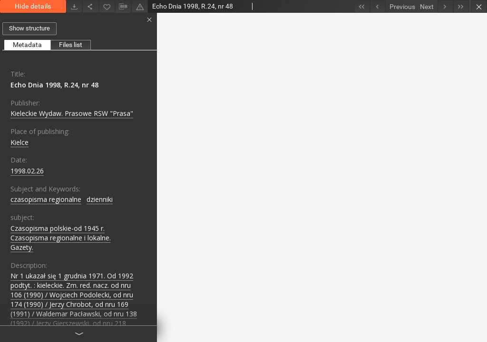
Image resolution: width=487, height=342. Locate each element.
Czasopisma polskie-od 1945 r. (57, 228)
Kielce (19, 142)
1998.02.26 (27, 170)
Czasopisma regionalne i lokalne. (60, 237)
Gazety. (21, 247)
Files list (70, 44)
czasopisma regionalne (45, 199)
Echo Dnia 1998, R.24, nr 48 (54, 84)
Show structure (29, 28)
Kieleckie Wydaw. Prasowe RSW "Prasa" (71, 113)
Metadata (27, 44)
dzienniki (100, 199)
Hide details (33, 6)
